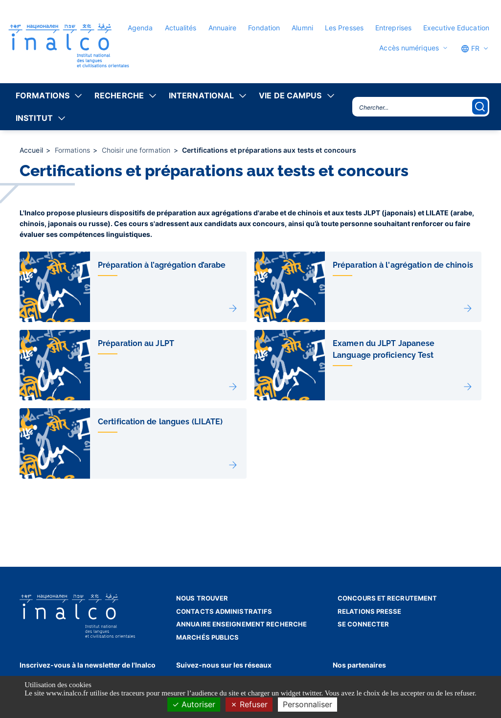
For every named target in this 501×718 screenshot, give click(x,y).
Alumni (302, 27)
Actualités (181, 27)
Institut (34, 118)
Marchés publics (207, 637)
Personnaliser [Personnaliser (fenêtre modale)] (307, 704)
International (201, 95)
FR (470, 48)
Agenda (140, 27)
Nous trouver (202, 598)
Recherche (119, 95)
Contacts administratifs (224, 611)
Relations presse (370, 611)
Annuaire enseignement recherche (241, 624)
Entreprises (393, 27)
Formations (42, 95)
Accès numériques (409, 48)
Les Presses (344, 27)
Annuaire (222, 27)
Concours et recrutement (387, 598)
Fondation (264, 27)
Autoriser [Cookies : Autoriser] (193, 704)
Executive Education (456, 27)
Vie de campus (290, 95)
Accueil (32, 150)
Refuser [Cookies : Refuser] (249, 704)
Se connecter (363, 624)
